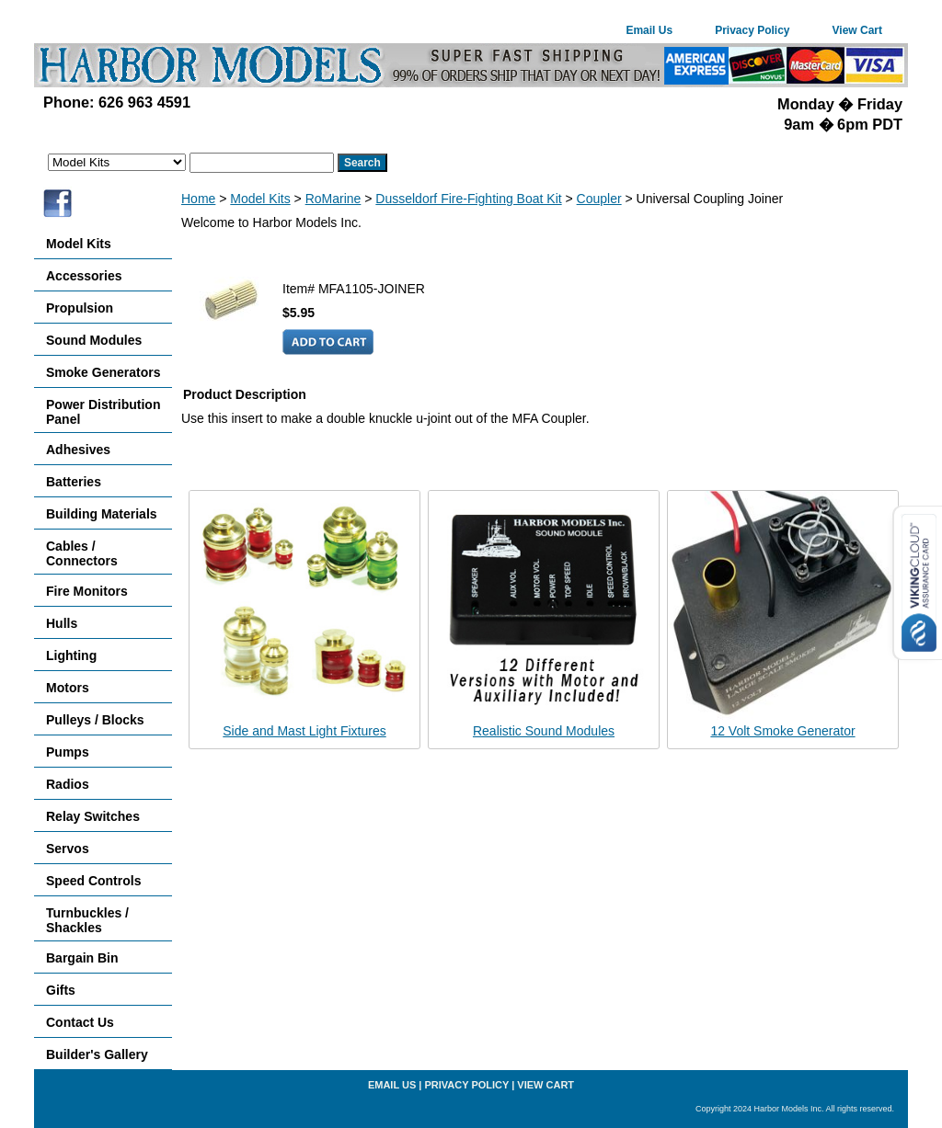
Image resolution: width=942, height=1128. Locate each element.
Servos (67, 848)
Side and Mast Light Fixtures (304, 731)
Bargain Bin (82, 958)
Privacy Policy (752, 30)
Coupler (599, 198)
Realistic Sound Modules (544, 731)
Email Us (649, 30)
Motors (67, 687)
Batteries (73, 481)
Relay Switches (93, 816)
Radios (67, 784)
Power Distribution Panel (103, 412)
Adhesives (78, 449)
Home (198, 198)
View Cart (857, 30)
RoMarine (333, 198)
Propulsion (79, 308)
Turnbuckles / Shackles (87, 920)
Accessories (84, 275)
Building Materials (101, 514)
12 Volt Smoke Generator (782, 731)
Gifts (60, 990)
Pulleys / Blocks (95, 719)
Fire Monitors (87, 591)
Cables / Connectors (82, 553)
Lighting (71, 655)
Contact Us (80, 1022)
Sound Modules (94, 340)
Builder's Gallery (97, 1054)
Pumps (67, 752)
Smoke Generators (103, 372)
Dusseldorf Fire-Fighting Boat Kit (468, 198)
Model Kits (260, 198)
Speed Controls (93, 880)
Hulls (61, 623)
